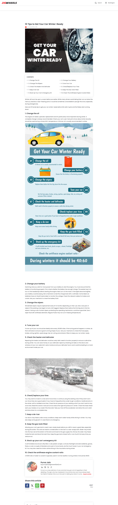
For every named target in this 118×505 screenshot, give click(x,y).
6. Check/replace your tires (70, 86)
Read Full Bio (87, 474)
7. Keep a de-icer (33, 90)
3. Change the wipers (35, 83)
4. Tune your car (66, 83)
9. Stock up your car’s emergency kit (40, 93)
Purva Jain (29, 27)
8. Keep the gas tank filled (69, 90)
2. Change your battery (68, 80)
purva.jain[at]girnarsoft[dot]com (51, 464)
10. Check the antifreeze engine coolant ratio (75, 93)
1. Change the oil (33, 80)
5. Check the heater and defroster (39, 86)
